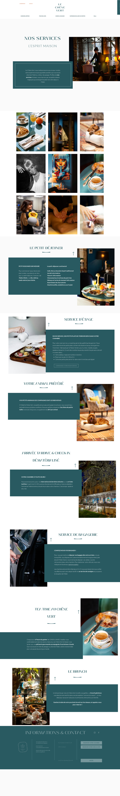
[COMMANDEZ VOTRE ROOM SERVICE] (66, 365)
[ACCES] (91, 760)
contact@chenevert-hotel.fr (42, 747)
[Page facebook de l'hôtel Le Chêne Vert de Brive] (99, 733)
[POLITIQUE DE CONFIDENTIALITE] (65, 743)
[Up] (73, 254)
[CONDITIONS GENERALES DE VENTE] (65, 760)
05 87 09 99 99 (39, 746)
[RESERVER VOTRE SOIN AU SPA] (91, 747)
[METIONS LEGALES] (64, 747)
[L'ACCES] (31, 3)
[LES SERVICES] (22, 3)
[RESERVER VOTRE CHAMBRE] (91, 743)
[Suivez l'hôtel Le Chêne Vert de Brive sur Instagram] (95, 733)
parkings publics (73, 564)
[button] (95, 277)
